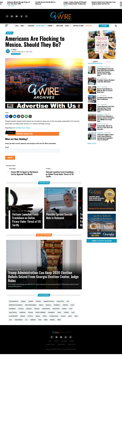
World (9, 33)
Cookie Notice (71, 344)
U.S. (36, 5)
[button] (23, 26)
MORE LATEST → (92, 143)
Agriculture (10, 5)
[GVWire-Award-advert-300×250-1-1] (101, 211)
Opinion (72, 341)
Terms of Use (61, 344)
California (100, 132)
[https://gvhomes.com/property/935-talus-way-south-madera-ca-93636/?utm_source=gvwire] (101, 237)
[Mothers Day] (101, 58)
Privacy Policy (51, 344)
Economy (99, 114)
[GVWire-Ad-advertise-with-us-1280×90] (44, 108)
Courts (66, 5)
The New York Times (22, 128)
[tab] (95, 62)
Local (50, 341)
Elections (11, 269)
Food (98, 87)
